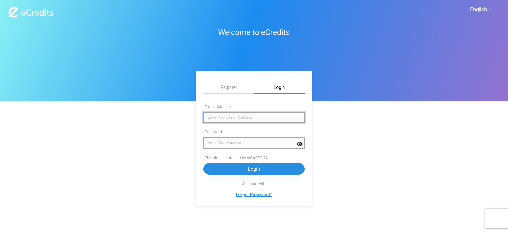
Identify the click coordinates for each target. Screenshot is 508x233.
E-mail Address (218, 107)
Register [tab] (228, 87)
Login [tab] (279, 87)
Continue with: (254, 184)
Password (213, 132)
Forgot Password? (254, 194)
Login (254, 169)
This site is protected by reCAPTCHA (237, 158)
